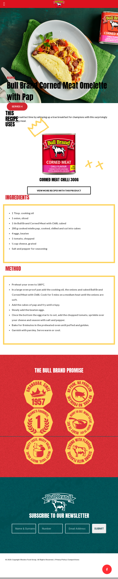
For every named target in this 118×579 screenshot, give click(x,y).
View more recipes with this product (59, 190)
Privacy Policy (60, 560)
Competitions (73, 560)
